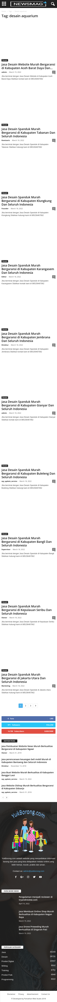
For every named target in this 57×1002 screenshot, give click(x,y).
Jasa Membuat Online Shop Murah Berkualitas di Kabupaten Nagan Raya (36, 914)
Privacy (21, 994)
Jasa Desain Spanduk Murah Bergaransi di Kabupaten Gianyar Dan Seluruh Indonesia (28, 405)
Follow (49, 725)
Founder (5, 208)
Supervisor (6, 549)
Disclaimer (11, 994)
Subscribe (48, 731)
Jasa (4, 952)
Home (4, 11)
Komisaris (6, 140)
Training (5, 970)
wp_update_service (9, 481)
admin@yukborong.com (33, 871)
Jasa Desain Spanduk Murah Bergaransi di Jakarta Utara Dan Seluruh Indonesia (24, 678)
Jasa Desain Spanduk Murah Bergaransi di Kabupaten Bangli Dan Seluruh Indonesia (27, 541)
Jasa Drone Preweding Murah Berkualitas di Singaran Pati (34, 928)
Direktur (5, 345)
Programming (7, 979)
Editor (4, 277)
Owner (4, 617)
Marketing (6, 686)
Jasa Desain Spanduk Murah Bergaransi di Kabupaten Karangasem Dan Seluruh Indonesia (28, 269)
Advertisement (32, 994)
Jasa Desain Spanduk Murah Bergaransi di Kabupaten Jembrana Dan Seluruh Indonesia (26, 337)
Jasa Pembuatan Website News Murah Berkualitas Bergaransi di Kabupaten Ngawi (27, 747)
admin (4, 72)
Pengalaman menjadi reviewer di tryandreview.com (35, 898)
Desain (4, 60)
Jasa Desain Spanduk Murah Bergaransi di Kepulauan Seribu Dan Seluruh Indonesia (27, 610)
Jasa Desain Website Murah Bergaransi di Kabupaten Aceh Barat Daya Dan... (28, 66)
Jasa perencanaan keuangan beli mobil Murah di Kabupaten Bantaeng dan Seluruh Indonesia (26, 761)
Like (51, 718)
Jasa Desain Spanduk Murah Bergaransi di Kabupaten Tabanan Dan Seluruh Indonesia (28, 132)
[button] (52, 4)
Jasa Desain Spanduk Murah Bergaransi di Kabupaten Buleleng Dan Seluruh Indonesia (28, 473)
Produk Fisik (7, 975)
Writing (5, 966)
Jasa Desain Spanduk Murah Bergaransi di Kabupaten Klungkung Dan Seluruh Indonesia (27, 200)
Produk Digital (8, 961)
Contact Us (45, 994)
